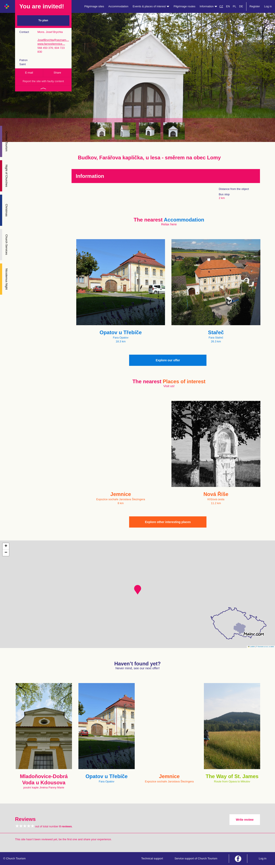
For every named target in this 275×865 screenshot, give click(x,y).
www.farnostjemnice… (51, 43)
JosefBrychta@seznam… (53, 40)
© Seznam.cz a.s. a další (265, 647)
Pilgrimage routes (184, 6)
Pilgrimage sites (94, 6)
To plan (43, 20)
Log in (268, 6)
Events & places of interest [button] (151, 6)
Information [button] (208, 6)
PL (234, 6)
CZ (221, 6)
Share (57, 72)
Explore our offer (168, 360)
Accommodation (118, 6)
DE (241, 6)
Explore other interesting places (168, 522)
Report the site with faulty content (43, 81)
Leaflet (251, 647)
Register (254, 6)
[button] (137, 589)
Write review (245, 819)
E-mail (29, 72)
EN (228, 6)
